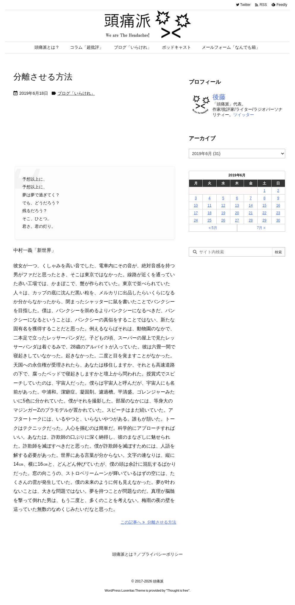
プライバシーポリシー (162, 554)
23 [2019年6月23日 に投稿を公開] (278, 213)
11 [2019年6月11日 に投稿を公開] (209, 205)
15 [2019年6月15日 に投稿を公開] (264, 205)
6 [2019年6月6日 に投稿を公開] (237, 198)
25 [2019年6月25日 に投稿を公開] (209, 220)
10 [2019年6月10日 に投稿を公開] (196, 205)
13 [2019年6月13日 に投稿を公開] (237, 205)
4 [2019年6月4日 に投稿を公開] (210, 198)
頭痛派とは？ (124, 554)
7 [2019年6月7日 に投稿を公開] (251, 198)
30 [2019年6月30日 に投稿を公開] (278, 220)
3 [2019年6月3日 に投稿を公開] (196, 198)
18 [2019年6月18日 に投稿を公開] (209, 213)
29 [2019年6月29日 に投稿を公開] (264, 220)
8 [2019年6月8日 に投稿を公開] (265, 198)
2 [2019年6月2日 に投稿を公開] (278, 191)
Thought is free (177, 590)
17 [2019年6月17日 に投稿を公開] (196, 213)
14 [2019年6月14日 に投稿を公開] (251, 205)
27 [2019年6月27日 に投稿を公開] (237, 220)
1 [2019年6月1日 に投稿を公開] (265, 191)
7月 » (261, 228)
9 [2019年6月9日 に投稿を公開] (278, 198)
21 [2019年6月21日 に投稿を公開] (251, 213)
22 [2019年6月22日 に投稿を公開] (264, 213)
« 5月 (213, 228)
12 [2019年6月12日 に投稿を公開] (223, 205)
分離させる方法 (42, 76)
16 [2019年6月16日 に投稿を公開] (278, 205)
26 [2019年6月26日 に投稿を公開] (223, 220)
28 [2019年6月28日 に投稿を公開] (251, 220)
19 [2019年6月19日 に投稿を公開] (223, 213)
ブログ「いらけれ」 (76, 93)
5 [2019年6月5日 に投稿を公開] (223, 198)
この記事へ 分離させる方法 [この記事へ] (148, 522)
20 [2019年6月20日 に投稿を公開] (237, 213)
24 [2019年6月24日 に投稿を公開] (196, 220)
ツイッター (243, 114)
